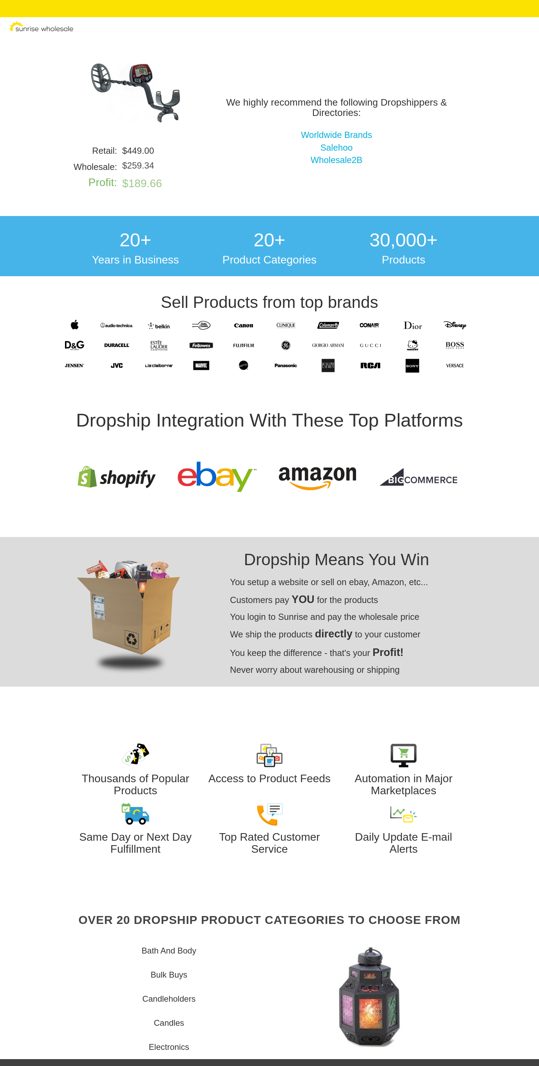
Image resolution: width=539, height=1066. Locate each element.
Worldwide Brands (336, 135)
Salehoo (336, 147)
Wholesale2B (337, 160)
